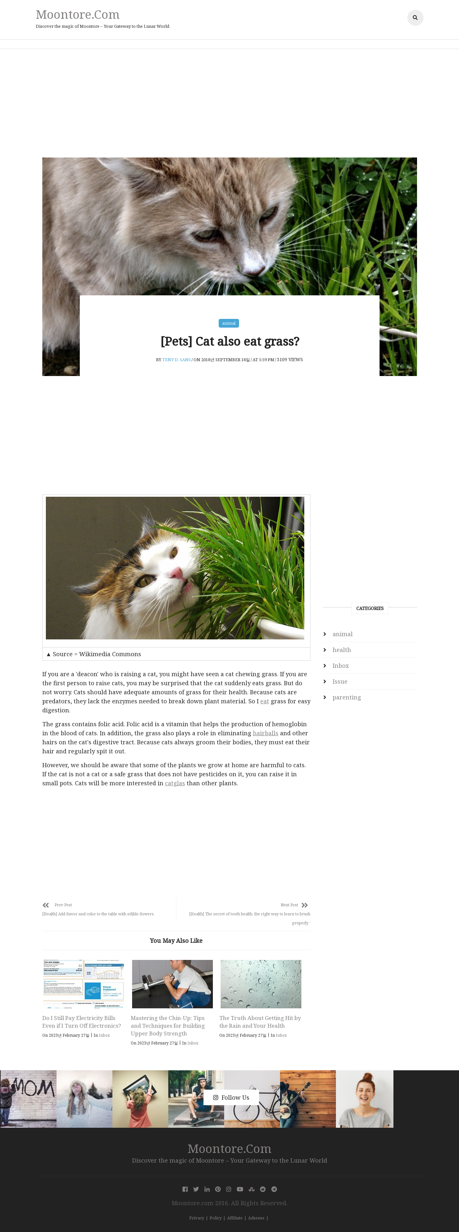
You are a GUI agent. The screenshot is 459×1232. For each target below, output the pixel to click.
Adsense (256, 1218)
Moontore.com (78, 14)
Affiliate (235, 1218)
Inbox (104, 1035)
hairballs (265, 733)
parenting (347, 697)
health (342, 650)
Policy (216, 1218)
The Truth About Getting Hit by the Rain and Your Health (260, 1021)
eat (264, 701)
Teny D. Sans (176, 359)
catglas (175, 783)
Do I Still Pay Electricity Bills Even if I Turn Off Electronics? (81, 1021)
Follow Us (231, 1097)
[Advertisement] (229, 103)
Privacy (196, 1218)
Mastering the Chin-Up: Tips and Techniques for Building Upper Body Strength (168, 1025)
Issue (340, 681)
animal (228, 323)
